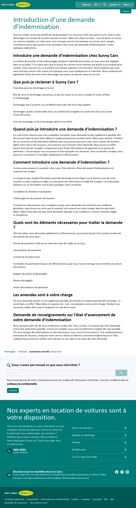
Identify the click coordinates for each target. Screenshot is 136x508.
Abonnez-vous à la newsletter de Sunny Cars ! (38, 471)
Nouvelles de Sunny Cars (16, 503)
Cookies (75, 499)
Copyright (96, 499)
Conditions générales (14, 499)
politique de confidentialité (22, 383)
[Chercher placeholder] (121, 373)
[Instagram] (122, 472)
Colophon (85, 499)
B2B (106, 499)
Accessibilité (32, 499)
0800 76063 (19, 449)
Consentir (13, 390)
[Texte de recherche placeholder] (61, 373)
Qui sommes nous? (39, 503)
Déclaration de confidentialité (55, 499)
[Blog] (127, 472)
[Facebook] (117, 472)
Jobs (112, 499)
